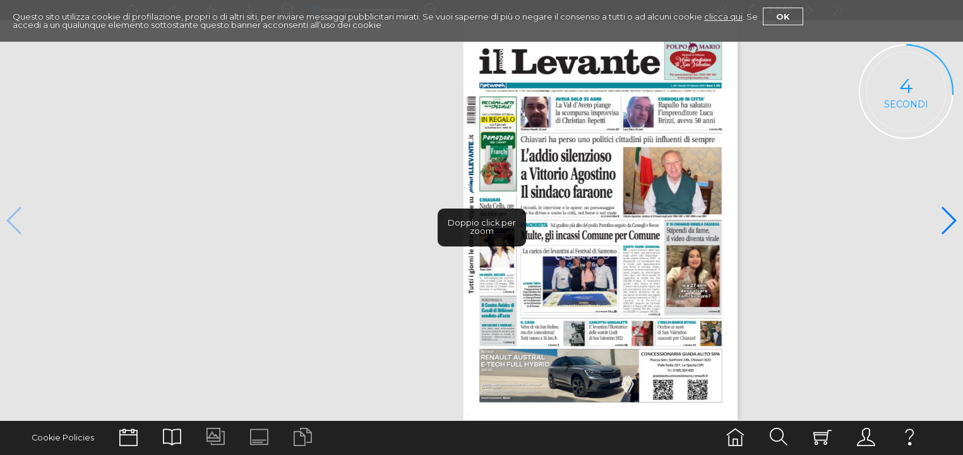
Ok (783, 16)
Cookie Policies (63, 437)
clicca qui (723, 16)
